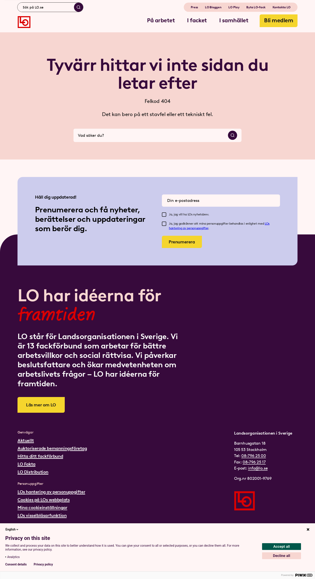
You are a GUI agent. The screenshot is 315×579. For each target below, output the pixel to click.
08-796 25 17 (254, 462)
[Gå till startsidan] (24, 22)
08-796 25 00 (253, 455)
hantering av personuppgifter (188, 228)
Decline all (281, 555)
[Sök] (78, 7)
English (12, 529)
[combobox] (50, 7)
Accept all (281, 546)
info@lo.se (258, 468)
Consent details (16, 564)
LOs (267, 223)
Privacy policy (43, 564)
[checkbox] (164, 214)
